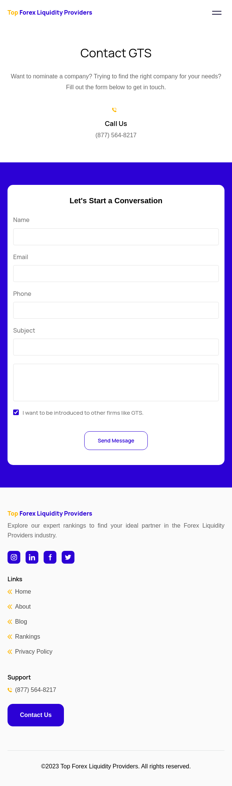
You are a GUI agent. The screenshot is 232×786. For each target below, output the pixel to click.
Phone (22, 293)
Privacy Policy (34, 651)
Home (23, 591)
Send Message (116, 440)
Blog (21, 621)
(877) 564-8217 (35, 690)
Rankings (27, 636)
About (23, 606)
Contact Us (36, 715)
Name (21, 220)
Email (20, 257)
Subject (24, 330)
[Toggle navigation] (216, 12)
